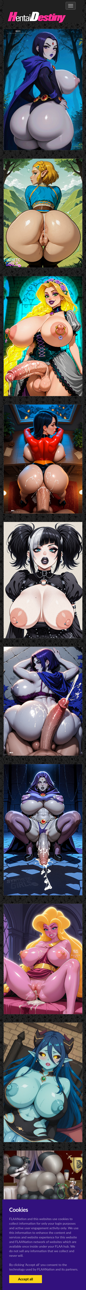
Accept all (25, 1279)
